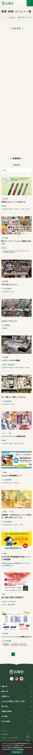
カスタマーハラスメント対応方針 (9, 738)
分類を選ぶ (16, 165)
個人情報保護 (19, 748)
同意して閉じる (16, 751)
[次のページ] (16, 654)
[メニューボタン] (30, 3)
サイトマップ (4, 731)
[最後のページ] (21, 654)
